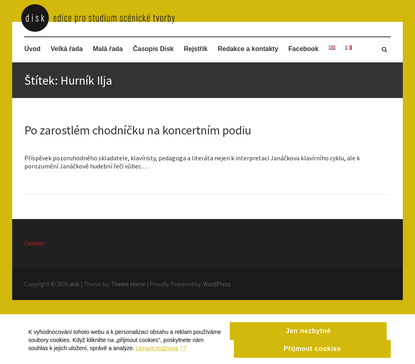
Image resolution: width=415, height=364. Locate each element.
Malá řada (108, 48)
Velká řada (67, 48)
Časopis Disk (153, 48)
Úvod (32, 48)
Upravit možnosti (161, 356)
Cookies (34, 243)
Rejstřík (196, 48)
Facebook (304, 48)
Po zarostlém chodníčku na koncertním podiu (137, 130)
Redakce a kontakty (248, 48)
